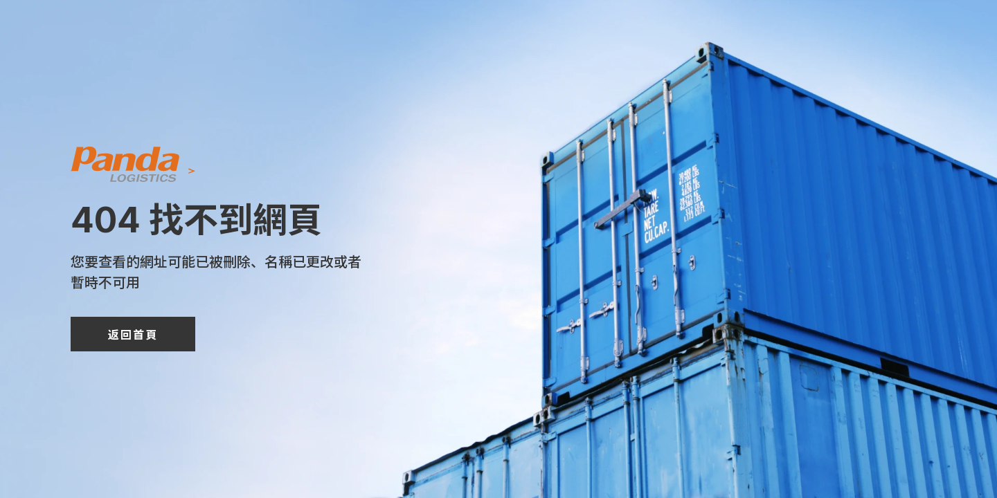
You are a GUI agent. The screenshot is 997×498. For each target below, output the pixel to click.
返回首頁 (133, 334)
